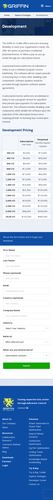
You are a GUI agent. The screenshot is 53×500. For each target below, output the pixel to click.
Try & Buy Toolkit (37, 472)
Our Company (9, 423)
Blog (4, 451)
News (5, 427)
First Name (9, 250)
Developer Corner (37, 480)
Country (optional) (13, 297)
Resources (7, 433)
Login (5, 465)
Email (6, 285)
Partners (6, 461)
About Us (7, 419)
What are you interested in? (18, 349)
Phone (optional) (12, 273)
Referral (7, 336)
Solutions (33, 419)
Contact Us (34, 484)
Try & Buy (34, 468)
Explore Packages (23, 15)
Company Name (11, 310)
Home (7, 15)
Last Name (9, 260)
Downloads (7, 457)
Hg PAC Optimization (39, 447)
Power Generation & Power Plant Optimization (39, 426)
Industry (7, 322)
